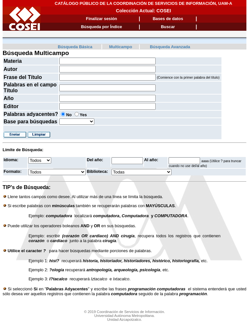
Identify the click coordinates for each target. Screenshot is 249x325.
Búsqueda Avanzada (170, 46)
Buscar (168, 26)
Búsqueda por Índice (101, 26)
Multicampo (120, 46)
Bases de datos (168, 18)
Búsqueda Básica (75, 46)
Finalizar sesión (101, 18)
